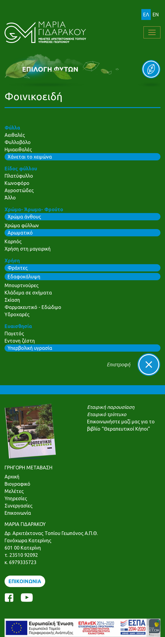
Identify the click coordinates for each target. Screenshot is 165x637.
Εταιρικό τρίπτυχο (106, 414)
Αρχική (12, 476)
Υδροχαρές (17, 314)
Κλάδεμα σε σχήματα (28, 292)
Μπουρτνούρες (22, 285)
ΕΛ (146, 14)
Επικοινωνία (18, 513)
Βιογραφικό (17, 484)
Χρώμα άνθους (24, 216)
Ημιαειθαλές (18, 149)
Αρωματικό (20, 232)
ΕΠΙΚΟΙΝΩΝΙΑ (24, 581)
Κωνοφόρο (17, 183)
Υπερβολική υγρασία (30, 348)
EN (156, 14)
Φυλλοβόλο (18, 142)
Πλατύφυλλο (19, 176)
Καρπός (13, 241)
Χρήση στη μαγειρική (28, 248)
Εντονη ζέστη (20, 340)
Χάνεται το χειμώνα (30, 156)
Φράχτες (18, 268)
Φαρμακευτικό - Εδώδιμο (33, 307)
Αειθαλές (15, 135)
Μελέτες (14, 491)
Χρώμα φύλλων (22, 225)
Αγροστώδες (19, 190)
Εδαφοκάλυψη (24, 276)
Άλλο (10, 197)
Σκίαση (12, 300)
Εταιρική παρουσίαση (110, 407)
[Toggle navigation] (151, 32)
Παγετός (14, 333)
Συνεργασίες (18, 505)
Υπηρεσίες (16, 498)
